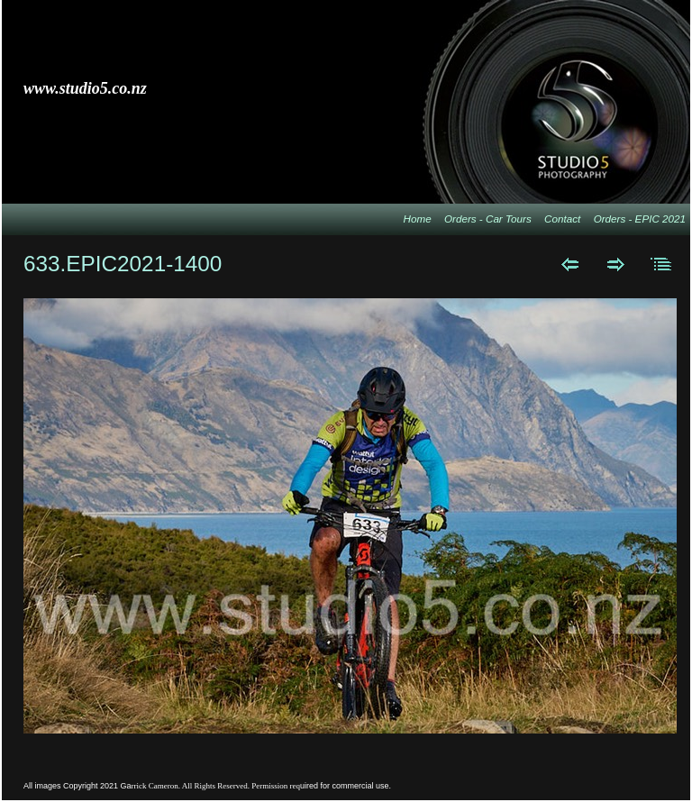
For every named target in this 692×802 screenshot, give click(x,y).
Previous (570, 264)
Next (616, 264)
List (662, 264)
